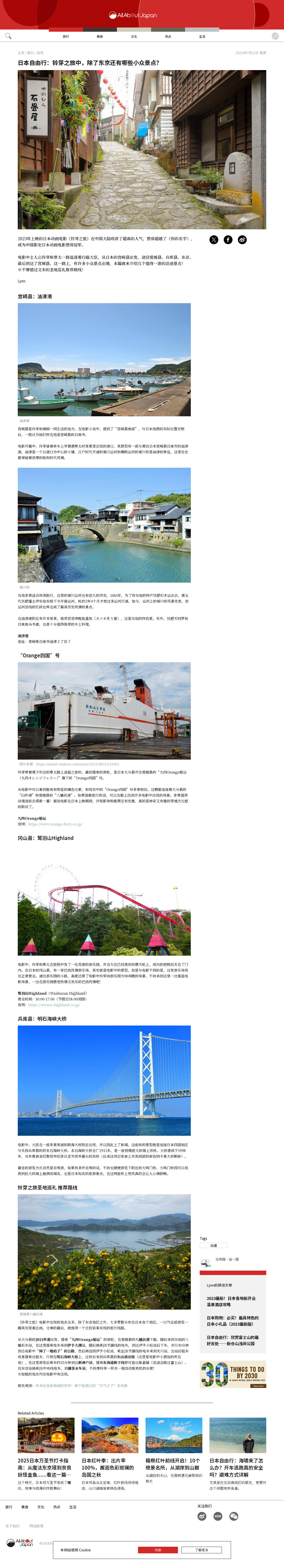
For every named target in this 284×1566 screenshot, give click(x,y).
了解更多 (201, 1550)
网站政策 (36, 1526)
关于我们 (12, 1526)
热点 (168, 36)
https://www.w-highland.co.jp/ (54, 1004)
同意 (158, 1550)
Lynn (21, 280)
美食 (100, 36)
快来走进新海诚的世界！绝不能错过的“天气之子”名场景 (82, 1385)
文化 (134, 36)
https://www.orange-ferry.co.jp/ (55, 824)
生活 (202, 36)
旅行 (66, 36)
